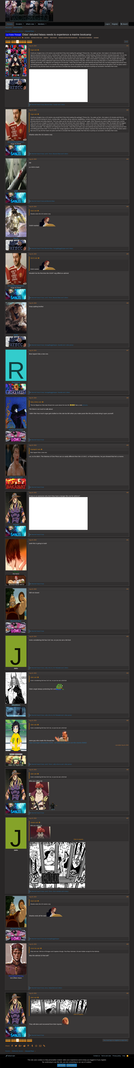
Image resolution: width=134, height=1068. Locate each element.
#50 (126, 493)
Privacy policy (117, 1056)
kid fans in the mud (36, 37)
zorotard (96, 37)
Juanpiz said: (35, 823)
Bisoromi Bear (16, 621)
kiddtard (46, 37)
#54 (126, 673)
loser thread (53, 37)
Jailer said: (34, 678)
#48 (126, 398)
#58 (126, 897)
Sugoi (8, 37)
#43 (126, 159)
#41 (126, 46)
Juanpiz (17, 525)
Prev (8, 41)
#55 (126, 721)
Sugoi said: (34, 50)
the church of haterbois (85, 37)
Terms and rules (106, 1056)
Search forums (17, 27)
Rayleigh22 (17, 383)
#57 (126, 818)
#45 (126, 254)
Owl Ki (16, 239)
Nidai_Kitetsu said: (37, 402)
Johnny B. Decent (17, 477)
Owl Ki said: (35, 258)
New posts (8, 27)
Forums (10, 24)
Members (41, 24)
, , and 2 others (49, 105)
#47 (126, 351)
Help (123, 1056)
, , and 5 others (51, 154)
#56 (126, 770)
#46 (126, 303)
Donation (19, 24)
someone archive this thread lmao (68, 37)
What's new (30, 24)
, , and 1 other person (53, 345)
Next (29, 41)
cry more (27, 37)
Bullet (17, 335)
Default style (10, 1056)
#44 (126, 207)
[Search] (124, 24)
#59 (126, 944)
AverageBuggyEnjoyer (16, 142)
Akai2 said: (34, 211)
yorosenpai (17, 78)
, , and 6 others (51, 892)
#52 (126, 589)
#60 (126, 993)
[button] (23, 24)
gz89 (17, 191)
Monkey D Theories (17, 430)
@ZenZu (86, 405)
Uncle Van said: (36, 949)
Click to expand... (79, 67)
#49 (126, 445)
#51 (126, 540)
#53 (126, 637)
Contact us (96, 1056)
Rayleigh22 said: (36, 450)
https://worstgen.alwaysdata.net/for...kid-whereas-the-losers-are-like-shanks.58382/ (59, 743)
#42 (126, 110)
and (44, 201)
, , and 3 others (51, 298)
